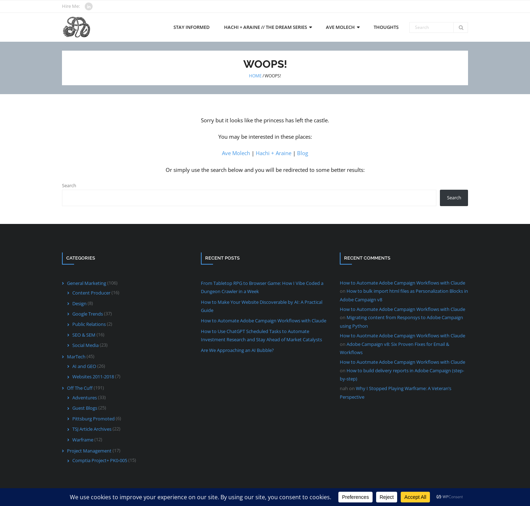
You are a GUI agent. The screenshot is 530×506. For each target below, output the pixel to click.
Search (69, 185)
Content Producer (91, 293)
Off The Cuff (80, 388)
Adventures (84, 397)
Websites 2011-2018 (93, 376)
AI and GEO (84, 366)
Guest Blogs (84, 408)
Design (79, 303)
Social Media (85, 345)
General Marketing (86, 283)
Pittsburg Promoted (93, 418)
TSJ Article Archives (91, 429)
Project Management (89, 451)
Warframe (82, 439)
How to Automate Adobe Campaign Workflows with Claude (263, 320)
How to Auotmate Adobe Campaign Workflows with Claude (402, 335)
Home (255, 76)
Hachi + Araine (273, 153)
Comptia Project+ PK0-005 (99, 460)
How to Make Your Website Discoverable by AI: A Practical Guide (261, 306)
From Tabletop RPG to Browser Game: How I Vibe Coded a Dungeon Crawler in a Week (262, 287)
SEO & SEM (83, 335)
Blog (302, 153)
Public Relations (89, 324)
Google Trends (87, 314)
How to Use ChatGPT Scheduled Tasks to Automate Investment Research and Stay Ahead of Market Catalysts (261, 335)
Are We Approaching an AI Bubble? (237, 350)
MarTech (76, 356)
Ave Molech (236, 153)
